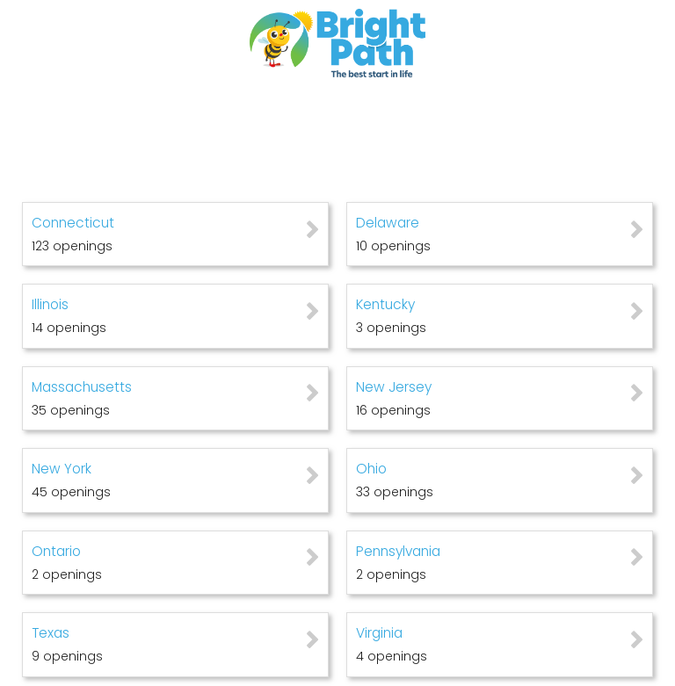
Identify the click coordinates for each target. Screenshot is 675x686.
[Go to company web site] (337, 43)
